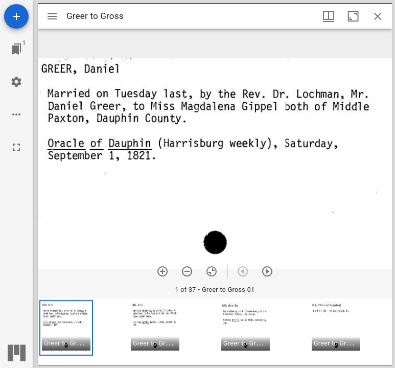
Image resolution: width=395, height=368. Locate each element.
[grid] (215, 331)
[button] (66, 328)
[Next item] (267, 271)
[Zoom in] (162, 271)
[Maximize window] (353, 16)
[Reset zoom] (211, 271)
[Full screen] (16, 147)
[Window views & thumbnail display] (328, 16)
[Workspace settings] (16, 82)
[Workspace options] (16, 114)
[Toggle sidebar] (52, 16)
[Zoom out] (187, 271)
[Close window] (377, 16)
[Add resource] (16, 16)
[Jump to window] (16, 49)
